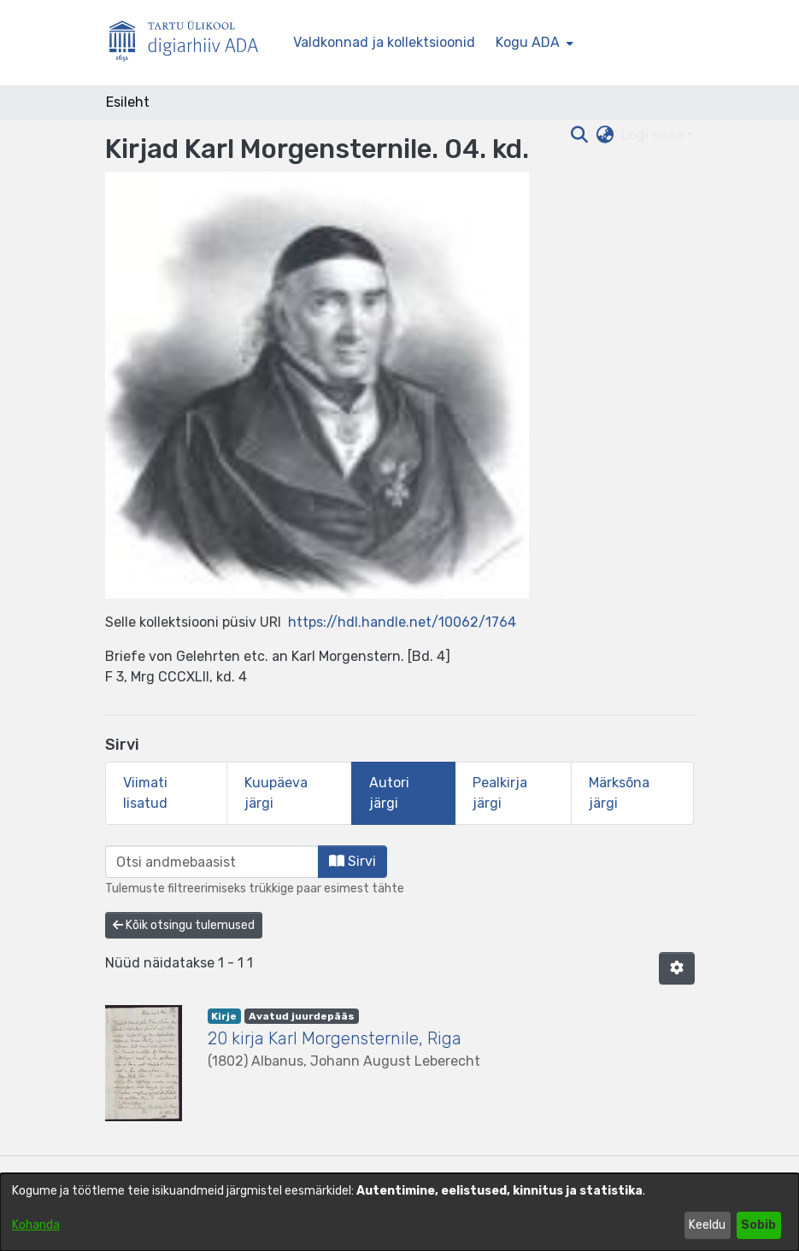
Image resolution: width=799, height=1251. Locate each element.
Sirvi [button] (352, 861)
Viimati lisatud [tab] (145, 793)
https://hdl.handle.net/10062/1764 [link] (402, 622)
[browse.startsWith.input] (212, 861)
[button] (677, 968)
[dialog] (399, 1212)
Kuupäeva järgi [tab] (276, 793)
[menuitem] (532, 42)
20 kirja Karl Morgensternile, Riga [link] (334, 1038)
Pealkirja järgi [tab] (500, 793)
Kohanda (36, 1225)
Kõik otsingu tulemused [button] (184, 925)
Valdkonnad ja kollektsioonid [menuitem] (384, 42)
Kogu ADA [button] (528, 42)
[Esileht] (190, 43)
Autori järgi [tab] (389, 793)
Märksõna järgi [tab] (619, 793)
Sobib (758, 1225)
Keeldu (707, 1225)
